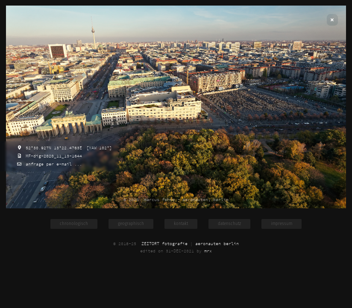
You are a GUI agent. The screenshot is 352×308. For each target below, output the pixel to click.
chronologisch (74, 223)
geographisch (131, 223)
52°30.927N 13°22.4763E (52, 148)
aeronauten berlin (217, 243)
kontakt (181, 223)
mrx (208, 251)
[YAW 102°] (98, 148)
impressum (281, 223)
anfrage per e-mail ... (52, 164)
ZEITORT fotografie (164, 243)
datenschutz (229, 223)
